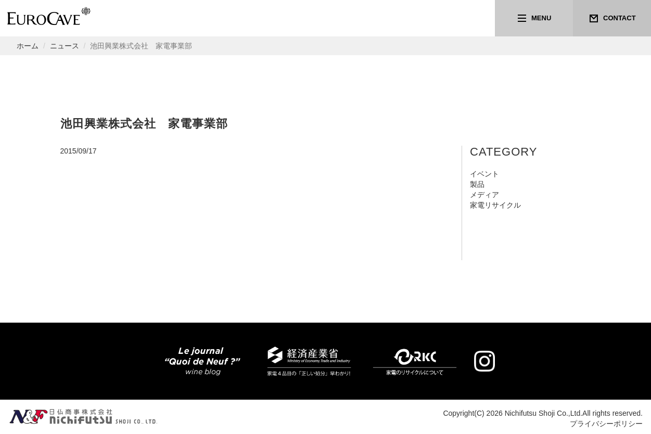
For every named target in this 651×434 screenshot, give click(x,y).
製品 (477, 184)
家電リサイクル (495, 205)
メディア (484, 194)
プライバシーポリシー (606, 423)
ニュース (64, 46)
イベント (484, 174)
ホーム (28, 46)
